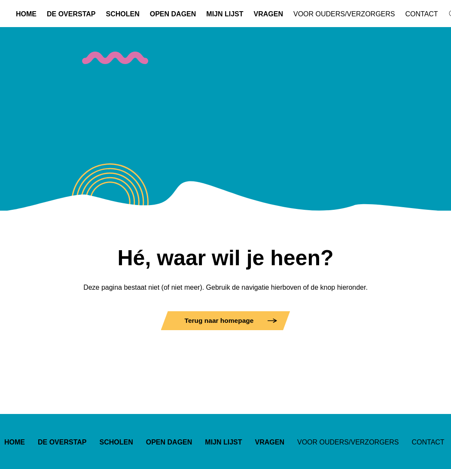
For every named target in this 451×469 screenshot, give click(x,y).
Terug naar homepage (219, 320)
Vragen (268, 14)
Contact (421, 14)
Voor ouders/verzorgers (344, 14)
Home (26, 14)
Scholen (123, 14)
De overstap (71, 14)
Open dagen (173, 14)
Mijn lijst (224, 14)
